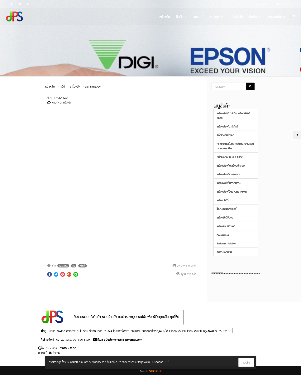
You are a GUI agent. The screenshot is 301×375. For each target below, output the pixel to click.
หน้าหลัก (164, 16)
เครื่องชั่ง (75, 86)
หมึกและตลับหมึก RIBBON (230, 157)
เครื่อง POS (222, 200)
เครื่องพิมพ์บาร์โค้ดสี (227, 126)
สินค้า (181, 16)
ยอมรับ (246, 362)
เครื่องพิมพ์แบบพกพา (228, 174)
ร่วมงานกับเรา (276, 16)
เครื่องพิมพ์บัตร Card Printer (232, 191)
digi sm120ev (93, 86)
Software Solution (226, 243)
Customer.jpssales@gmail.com (124, 339)
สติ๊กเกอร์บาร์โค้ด (225, 135)
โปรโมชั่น (238, 16)
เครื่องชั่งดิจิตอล (225, 217)
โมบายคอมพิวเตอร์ (226, 208)
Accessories (223, 234)
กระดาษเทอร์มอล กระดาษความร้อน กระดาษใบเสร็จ (235, 145)
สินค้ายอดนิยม (224, 252)
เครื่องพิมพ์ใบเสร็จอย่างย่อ (231, 165)
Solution (217, 16)
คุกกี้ (167, 361)
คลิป (62, 86)
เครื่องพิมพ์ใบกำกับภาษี (229, 182)
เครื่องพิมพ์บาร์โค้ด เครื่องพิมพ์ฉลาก (233, 115)
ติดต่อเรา (254, 16)
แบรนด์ (198, 16)
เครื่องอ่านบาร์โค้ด (226, 226)
